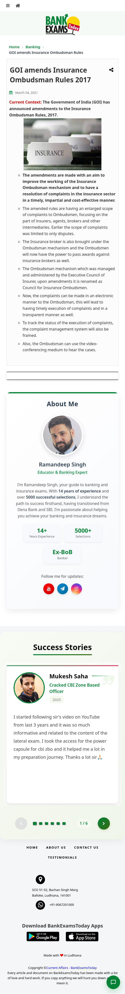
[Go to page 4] (52, 823)
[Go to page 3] (46, 823)
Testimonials (62, 857)
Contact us (86, 847)
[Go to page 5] (58, 823)
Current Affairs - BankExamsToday (71, 968)
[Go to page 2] (40, 823)
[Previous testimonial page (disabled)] (21, 823)
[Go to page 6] (64, 823)
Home (14, 46)
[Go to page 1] (35, 823)
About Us (56, 847)
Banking (33, 46)
